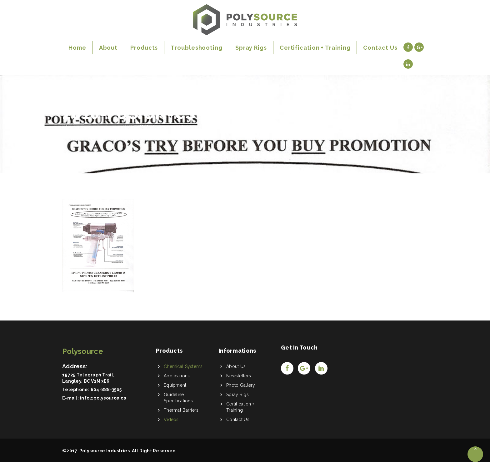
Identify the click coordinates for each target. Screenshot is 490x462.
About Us (236, 366)
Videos (171, 419)
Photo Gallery (240, 385)
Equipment (175, 385)
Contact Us (237, 419)
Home (73, 127)
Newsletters (238, 375)
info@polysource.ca (103, 397)
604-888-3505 (106, 389)
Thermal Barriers (181, 410)
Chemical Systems (183, 366)
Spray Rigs (237, 394)
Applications (177, 375)
